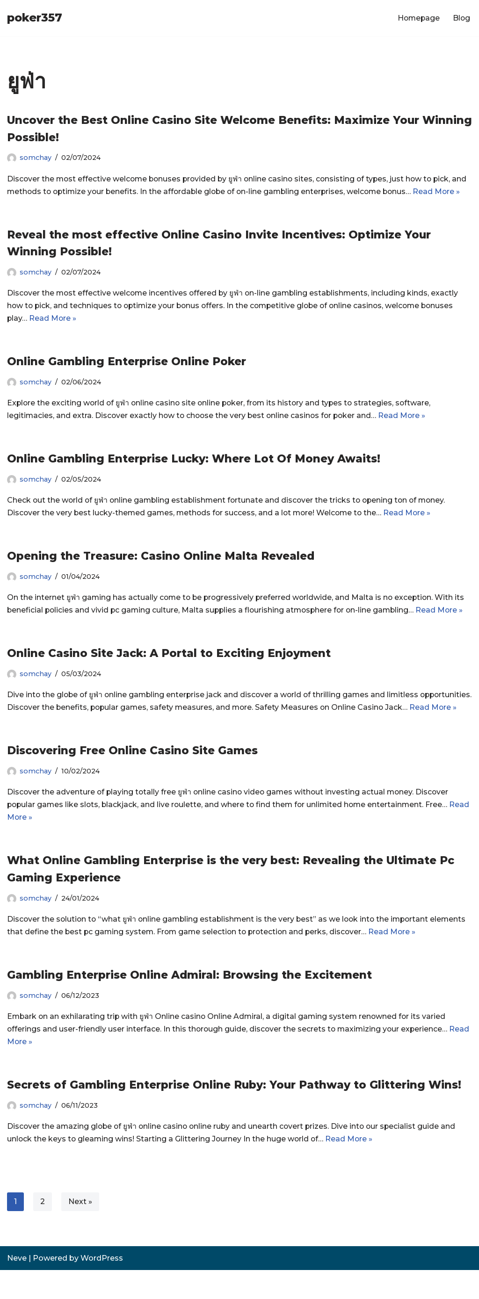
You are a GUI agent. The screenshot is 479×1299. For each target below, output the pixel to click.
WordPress (101, 1287)
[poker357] (34, 18)
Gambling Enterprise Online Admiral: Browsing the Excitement (189, 1003)
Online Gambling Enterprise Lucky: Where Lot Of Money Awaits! (193, 472)
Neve (17, 1287)
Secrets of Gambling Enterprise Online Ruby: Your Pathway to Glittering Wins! (234, 1113)
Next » (80, 1230)
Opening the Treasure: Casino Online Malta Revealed (160, 570)
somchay (35, 157)
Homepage (417, 18)
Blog (461, 18)
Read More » (53, 332)
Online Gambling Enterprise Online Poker (126, 375)
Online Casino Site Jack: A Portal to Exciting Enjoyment (169, 667)
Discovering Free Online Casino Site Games (132, 778)
